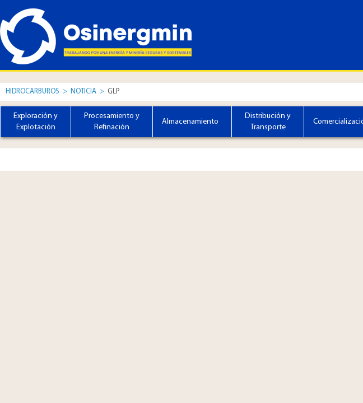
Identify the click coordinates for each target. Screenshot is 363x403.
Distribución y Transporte (268, 122)
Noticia (84, 91)
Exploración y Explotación (35, 122)
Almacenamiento (190, 122)
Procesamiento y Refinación (111, 122)
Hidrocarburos (32, 91)
